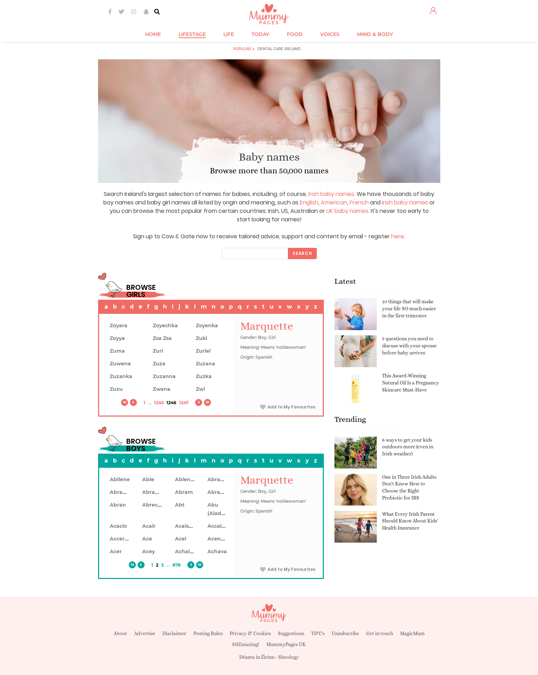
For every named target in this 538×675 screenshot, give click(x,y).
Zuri (158, 351)
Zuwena (120, 363)
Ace (147, 539)
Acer (116, 551)
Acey (148, 551)
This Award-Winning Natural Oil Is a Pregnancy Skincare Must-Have (410, 382)
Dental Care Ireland (279, 49)
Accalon (217, 526)
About (120, 633)
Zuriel (203, 351)
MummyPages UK (286, 644)
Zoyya (117, 338)
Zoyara (118, 325)
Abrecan (153, 505)
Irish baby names (331, 194)
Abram (184, 492)
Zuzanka (121, 376)
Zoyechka (165, 325)
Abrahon (153, 492)
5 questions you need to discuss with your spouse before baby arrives (409, 345)
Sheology (288, 657)
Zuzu (116, 389)
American (334, 202)
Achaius (185, 551)
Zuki (201, 338)
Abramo (218, 492)
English (309, 202)
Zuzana (205, 363)
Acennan (219, 539)
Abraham (219, 479)
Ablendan (188, 479)
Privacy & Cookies (250, 633)
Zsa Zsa (162, 338)
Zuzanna (164, 376)
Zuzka (204, 376)
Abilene (120, 479)
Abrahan (121, 492)
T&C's (318, 633)
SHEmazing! (245, 644)
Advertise (144, 633)
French (359, 202)
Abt (180, 505)
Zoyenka (207, 325)
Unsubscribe (345, 633)
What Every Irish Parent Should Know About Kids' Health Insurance (410, 521)
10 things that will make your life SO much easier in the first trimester (409, 308)
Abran (118, 505)
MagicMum (412, 633)
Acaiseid (186, 526)
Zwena (161, 389)
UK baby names (347, 211)
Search (302, 253)
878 (177, 565)
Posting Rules (208, 633)
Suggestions (291, 633)
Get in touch (379, 633)
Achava (217, 551)
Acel (180, 539)
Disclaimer (174, 633)
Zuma (117, 351)
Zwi (200, 389)
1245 (159, 402)
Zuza (159, 363)
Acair (149, 526)
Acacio (118, 526)
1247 (183, 402)
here (397, 236)
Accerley (121, 539)
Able (148, 479)
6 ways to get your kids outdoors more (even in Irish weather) (407, 446)
